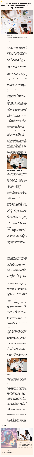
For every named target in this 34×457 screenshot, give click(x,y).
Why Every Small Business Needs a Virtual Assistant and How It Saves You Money (24, 442)
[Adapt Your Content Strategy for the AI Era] (9, 438)
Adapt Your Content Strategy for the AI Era (8, 448)
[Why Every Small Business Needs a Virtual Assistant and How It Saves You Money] (25, 434)
